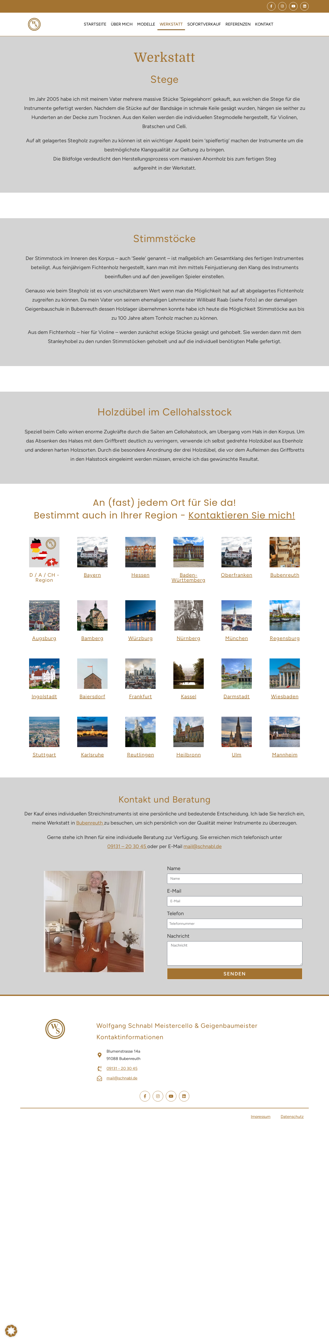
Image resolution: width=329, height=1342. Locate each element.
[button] (11, 1330)
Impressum (261, 1116)
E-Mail (174, 890)
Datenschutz (292, 1116)
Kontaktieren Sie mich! (241, 515)
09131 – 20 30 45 (127, 846)
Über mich (122, 24)
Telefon (175, 913)
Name (173, 868)
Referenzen (238, 24)
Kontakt (264, 24)
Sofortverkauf (204, 24)
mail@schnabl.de (203, 846)
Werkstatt (171, 24)
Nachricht (178, 935)
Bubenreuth (90, 823)
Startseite (95, 24)
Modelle (146, 24)
